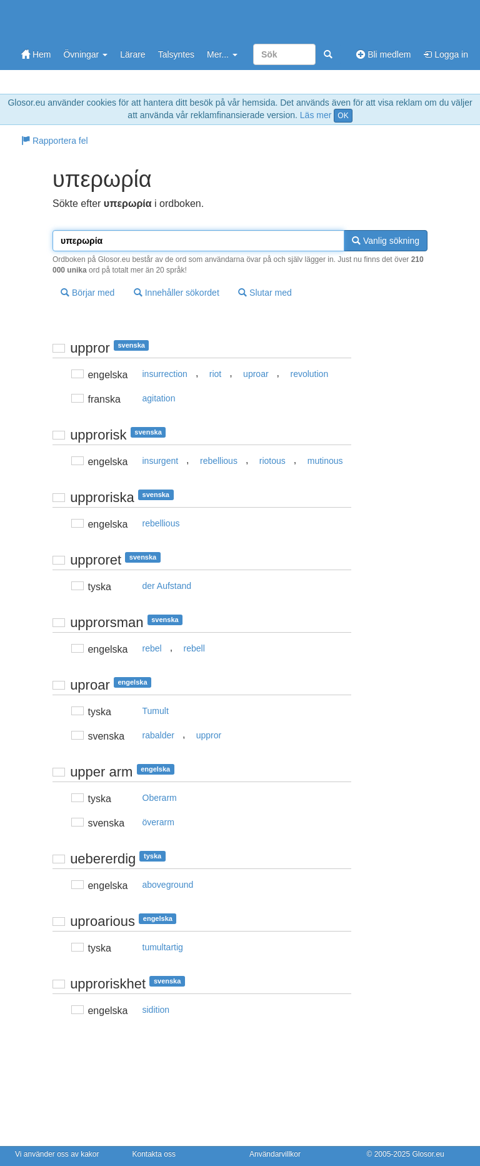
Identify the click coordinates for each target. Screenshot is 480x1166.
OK (343, 115)
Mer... (222, 54)
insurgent (160, 461)
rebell (194, 648)
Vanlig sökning (385, 241)
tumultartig (162, 947)
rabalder (158, 735)
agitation (159, 398)
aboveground (168, 885)
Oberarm (159, 798)
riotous (272, 461)
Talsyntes (176, 54)
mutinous (325, 461)
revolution (309, 374)
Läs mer (316, 115)
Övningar (85, 54)
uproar (255, 374)
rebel (152, 648)
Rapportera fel (54, 141)
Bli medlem (383, 54)
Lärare (132, 54)
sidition (156, 1010)
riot (215, 374)
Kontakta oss (154, 1154)
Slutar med (265, 293)
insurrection (165, 374)
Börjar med (87, 293)
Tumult (155, 711)
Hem (36, 54)
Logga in (445, 54)
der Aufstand (167, 586)
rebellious (219, 461)
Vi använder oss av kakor (57, 1154)
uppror (208, 735)
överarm (158, 822)
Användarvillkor (275, 1154)
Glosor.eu (428, 1154)
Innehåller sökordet (176, 293)
